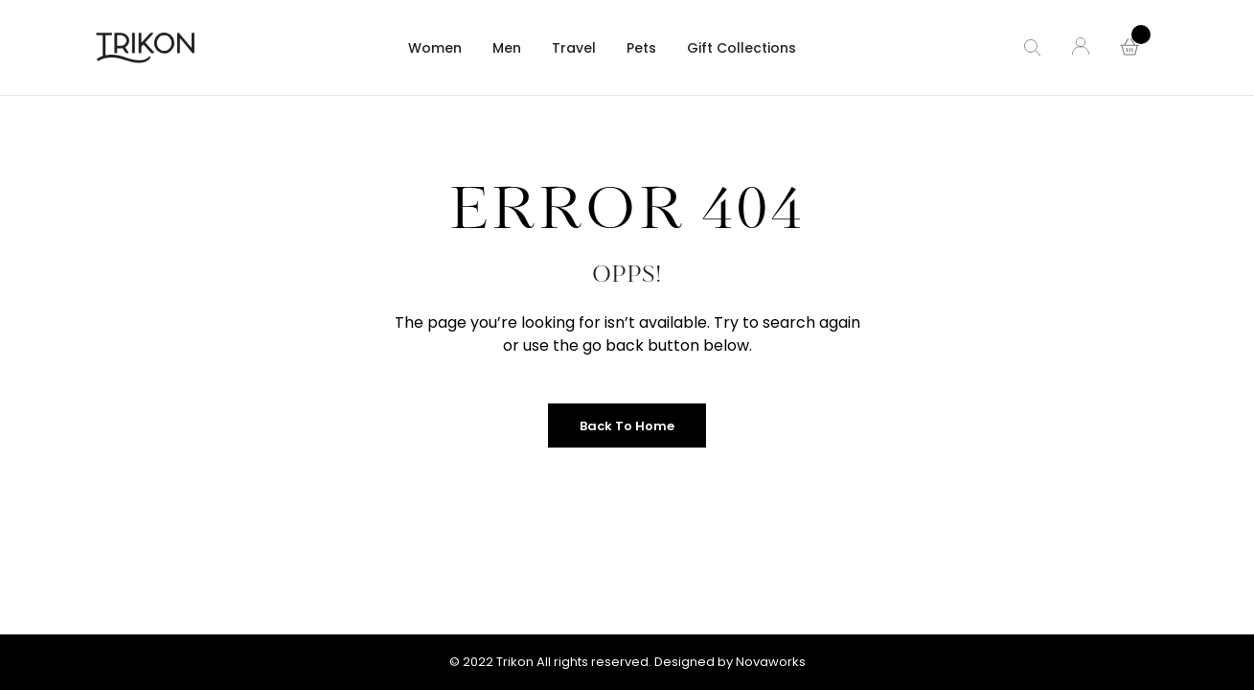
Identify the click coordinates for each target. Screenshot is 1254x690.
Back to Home (627, 426)
